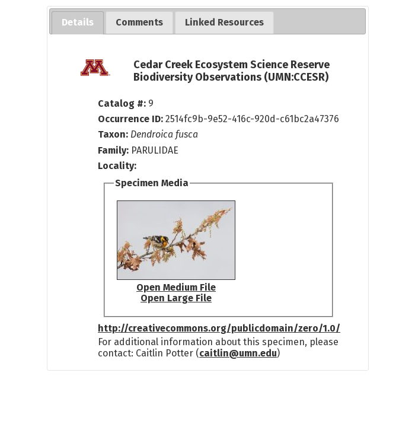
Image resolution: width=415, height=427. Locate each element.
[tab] (78, 22)
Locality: (117, 165)
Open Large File (176, 298)
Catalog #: (123, 103)
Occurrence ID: (131, 119)
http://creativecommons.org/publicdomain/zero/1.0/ (219, 328)
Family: (113, 150)
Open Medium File (176, 287)
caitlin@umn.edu (238, 353)
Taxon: (113, 134)
